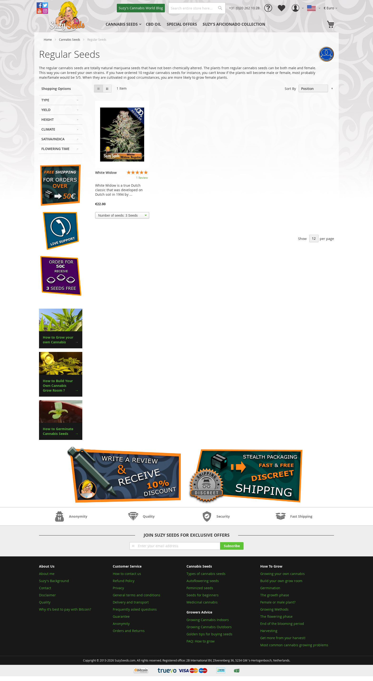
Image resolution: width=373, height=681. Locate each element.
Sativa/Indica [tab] (52, 139)
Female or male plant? (277, 602)
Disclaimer (47, 595)
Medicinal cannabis (202, 602)
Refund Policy (123, 581)
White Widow (106, 172)
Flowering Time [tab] (55, 148)
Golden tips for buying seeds (209, 634)
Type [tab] (45, 100)
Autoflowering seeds (202, 581)
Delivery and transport (131, 602)
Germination (270, 588)
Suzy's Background (54, 581)
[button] (331, 8)
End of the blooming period (282, 623)
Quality (44, 602)
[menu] (193, 24)
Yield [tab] (45, 109)
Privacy (118, 588)
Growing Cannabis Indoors (207, 620)
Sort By (290, 88)
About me (46, 573)
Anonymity (121, 623)
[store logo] (67, 16)
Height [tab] (47, 119)
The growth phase (274, 595)
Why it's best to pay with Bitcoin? (65, 609)
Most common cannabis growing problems (294, 645)
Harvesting (268, 630)
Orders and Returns (129, 630)
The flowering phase (276, 616)
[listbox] (122, 215)
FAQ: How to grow (200, 641)
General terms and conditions (136, 595)
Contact (45, 588)
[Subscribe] (232, 546)
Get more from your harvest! (282, 638)
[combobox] (197, 8)
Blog (141, 8)
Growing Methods (274, 609)
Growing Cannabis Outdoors (209, 627)
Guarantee (121, 616)
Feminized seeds (199, 588)
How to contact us (127, 573)
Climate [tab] (48, 129)
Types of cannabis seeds (206, 573)
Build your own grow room (281, 581)
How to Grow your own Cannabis (58, 339)
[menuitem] (123, 24)
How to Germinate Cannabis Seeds (58, 431)
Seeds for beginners (202, 595)
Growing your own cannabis (282, 573)
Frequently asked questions (135, 609)
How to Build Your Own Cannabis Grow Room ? (58, 386)
